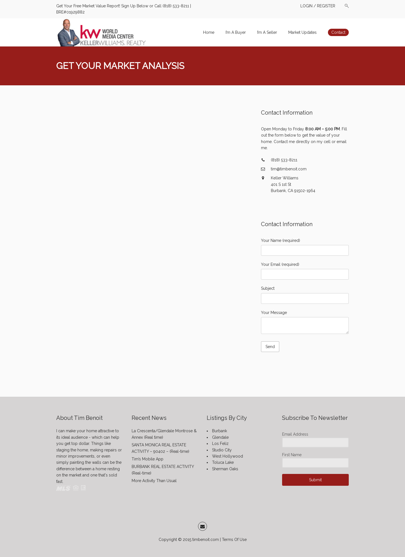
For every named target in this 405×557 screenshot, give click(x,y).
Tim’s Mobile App (147, 459)
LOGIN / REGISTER (317, 6)
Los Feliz (220, 443)
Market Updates (302, 32)
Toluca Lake (223, 462)
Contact (338, 32)
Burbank (219, 431)
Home (208, 32)
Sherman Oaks (225, 469)
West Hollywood (227, 456)
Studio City (222, 450)
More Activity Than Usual (154, 480)
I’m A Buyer (236, 32)
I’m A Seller (267, 32)
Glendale (220, 437)
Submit (315, 480)
